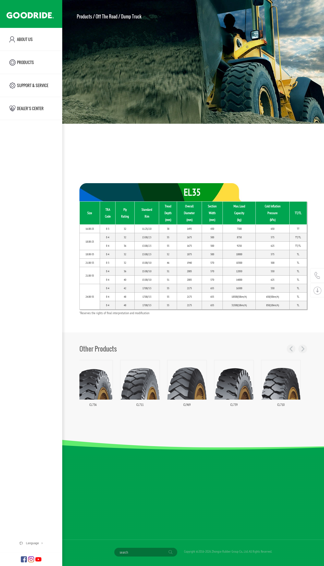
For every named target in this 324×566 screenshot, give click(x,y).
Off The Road (106, 16)
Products (84, 16)
